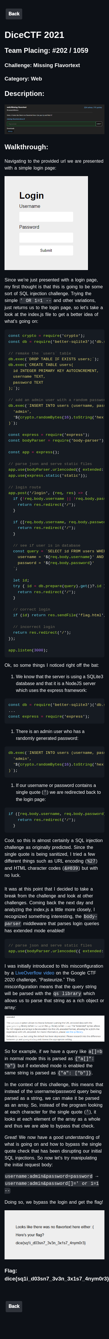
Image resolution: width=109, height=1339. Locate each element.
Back (14, 13)
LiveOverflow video (34, 972)
